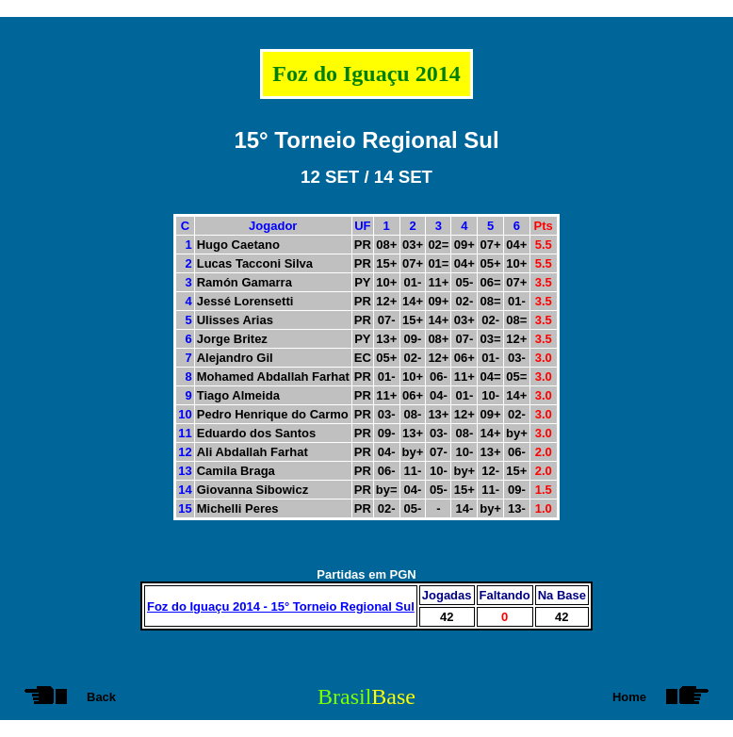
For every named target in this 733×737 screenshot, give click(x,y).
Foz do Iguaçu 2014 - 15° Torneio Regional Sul (281, 606)
